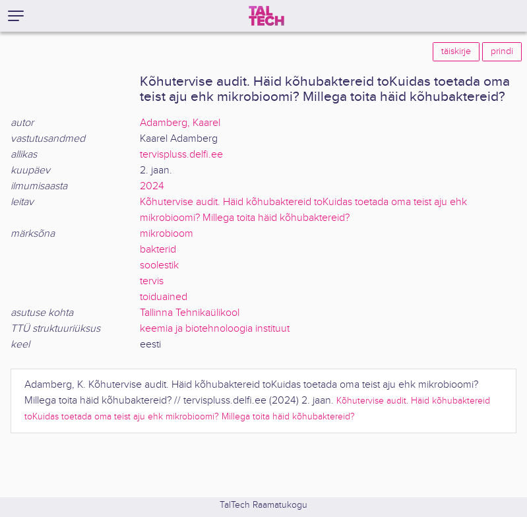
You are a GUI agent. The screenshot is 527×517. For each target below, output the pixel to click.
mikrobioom (166, 234)
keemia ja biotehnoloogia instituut (215, 328)
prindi (502, 51)
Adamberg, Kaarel (180, 123)
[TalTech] (266, 15)
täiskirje (456, 51)
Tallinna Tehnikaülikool (189, 313)
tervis (152, 281)
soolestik (159, 265)
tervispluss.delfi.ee (181, 154)
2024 (152, 186)
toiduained (163, 297)
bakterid (158, 249)
